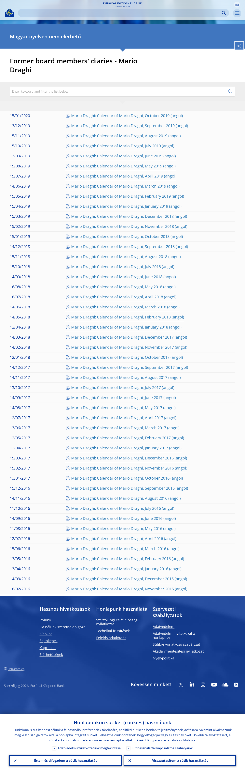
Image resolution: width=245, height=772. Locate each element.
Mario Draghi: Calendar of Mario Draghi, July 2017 (116, 387)
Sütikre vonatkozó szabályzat (176, 644)
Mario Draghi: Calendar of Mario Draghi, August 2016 (119, 498)
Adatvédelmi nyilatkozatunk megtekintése (89, 748)
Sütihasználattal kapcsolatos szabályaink (162, 748)
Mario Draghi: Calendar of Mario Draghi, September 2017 (123, 367)
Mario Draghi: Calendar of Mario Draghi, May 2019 (116, 166)
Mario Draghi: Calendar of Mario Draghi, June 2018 (116, 276)
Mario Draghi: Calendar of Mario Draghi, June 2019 (116, 156)
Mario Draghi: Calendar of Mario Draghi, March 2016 (118, 548)
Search (224, 12)
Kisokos (46, 633)
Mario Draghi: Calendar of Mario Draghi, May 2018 (116, 286)
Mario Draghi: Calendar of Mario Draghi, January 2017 (119, 448)
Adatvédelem (163, 626)
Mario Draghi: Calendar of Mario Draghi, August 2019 (119, 135)
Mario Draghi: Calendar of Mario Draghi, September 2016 (123, 488)
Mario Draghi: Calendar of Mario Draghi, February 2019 (121, 196)
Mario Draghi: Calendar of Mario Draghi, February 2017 (121, 437)
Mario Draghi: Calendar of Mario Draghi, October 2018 (120, 236)
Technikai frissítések (113, 630)
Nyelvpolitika (163, 658)
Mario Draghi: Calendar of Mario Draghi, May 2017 (116, 407)
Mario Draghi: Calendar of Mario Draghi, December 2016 (122, 458)
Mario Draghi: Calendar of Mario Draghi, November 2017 (122, 347)
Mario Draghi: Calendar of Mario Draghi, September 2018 (123, 246)
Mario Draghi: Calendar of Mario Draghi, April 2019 (117, 176)
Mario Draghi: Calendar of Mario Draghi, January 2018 (119, 327)
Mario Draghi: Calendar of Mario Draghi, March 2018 (118, 307)
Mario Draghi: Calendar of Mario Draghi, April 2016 (117, 538)
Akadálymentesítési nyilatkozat (178, 651)
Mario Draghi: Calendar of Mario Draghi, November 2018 (122, 226)
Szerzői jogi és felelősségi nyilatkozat (117, 622)
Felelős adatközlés (111, 637)
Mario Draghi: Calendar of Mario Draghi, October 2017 (120, 357)
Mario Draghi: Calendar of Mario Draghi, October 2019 (120, 115)
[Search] (120, 12)
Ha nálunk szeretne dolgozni (63, 627)
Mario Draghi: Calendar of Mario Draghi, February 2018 (121, 317)
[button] (237, 5)
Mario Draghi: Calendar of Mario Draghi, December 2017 (122, 337)
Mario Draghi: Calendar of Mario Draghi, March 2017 (118, 427)
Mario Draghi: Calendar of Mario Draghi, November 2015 (122, 589)
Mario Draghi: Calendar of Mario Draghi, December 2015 (122, 578)
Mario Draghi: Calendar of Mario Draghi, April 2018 (117, 297)
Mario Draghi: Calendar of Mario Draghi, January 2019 (119, 206)
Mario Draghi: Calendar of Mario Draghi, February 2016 (121, 558)
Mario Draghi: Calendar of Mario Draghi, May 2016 (116, 528)
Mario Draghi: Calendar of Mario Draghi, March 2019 (118, 186)
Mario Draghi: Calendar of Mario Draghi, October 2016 (120, 478)
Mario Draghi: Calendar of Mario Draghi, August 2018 (119, 256)
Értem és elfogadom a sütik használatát (65, 760)
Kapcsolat (48, 647)
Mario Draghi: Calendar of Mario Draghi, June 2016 (116, 518)
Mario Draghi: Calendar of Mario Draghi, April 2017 (117, 417)
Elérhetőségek (51, 654)
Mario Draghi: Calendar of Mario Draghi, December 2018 (122, 216)
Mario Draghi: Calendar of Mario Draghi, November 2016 (122, 468)
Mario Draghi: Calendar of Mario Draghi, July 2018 (116, 266)
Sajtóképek (49, 640)
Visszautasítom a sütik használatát (180, 760)
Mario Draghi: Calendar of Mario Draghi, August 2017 (119, 377)
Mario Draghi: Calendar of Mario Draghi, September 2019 (123, 125)
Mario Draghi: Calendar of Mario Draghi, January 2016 (119, 568)
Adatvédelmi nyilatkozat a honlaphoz (174, 635)
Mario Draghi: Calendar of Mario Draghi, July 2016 (116, 508)
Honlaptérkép (16, 669)
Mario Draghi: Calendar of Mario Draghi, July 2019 (116, 145)
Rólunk (45, 620)
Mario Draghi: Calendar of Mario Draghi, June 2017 (116, 397)
